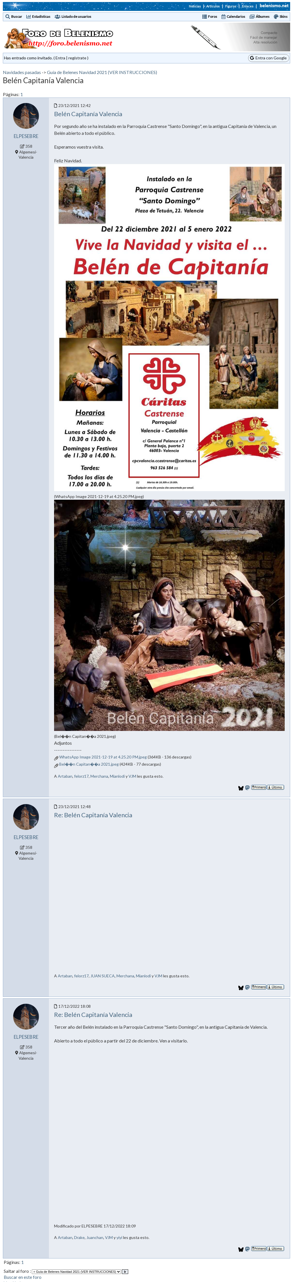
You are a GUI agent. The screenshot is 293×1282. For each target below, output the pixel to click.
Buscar (16, 16)
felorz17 (81, 776)
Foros (212, 16)
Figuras (230, 6)
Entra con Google (268, 57)
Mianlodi (117, 776)
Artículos (213, 6)
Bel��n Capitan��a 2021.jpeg (89, 764)
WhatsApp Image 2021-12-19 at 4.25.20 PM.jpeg (103, 756)
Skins (284, 16)
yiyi (119, 1237)
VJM (132, 776)
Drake (79, 1237)
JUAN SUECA (102, 975)
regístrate (77, 57)
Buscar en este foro (22, 1277)
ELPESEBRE (26, 136)
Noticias (195, 6)
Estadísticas (41, 16)
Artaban (65, 776)
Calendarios (236, 16)
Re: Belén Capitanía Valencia (93, 815)
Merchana (99, 776)
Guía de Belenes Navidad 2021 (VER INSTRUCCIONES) (102, 72)
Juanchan (94, 1237)
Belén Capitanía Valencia (88, 114)
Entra (60, 57)
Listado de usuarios (76, 16)
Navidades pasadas (22, 72)
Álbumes (263, 16)
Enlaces (248, 6)
